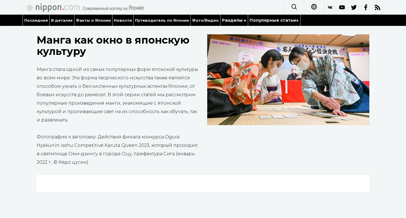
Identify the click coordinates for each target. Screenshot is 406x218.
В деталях (62, 20)
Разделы (234, 20)
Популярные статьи (274, 20)
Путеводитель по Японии (162, 20)
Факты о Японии (93, 20)
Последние (36, 20)
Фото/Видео (205, 20)
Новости (123, 20)
